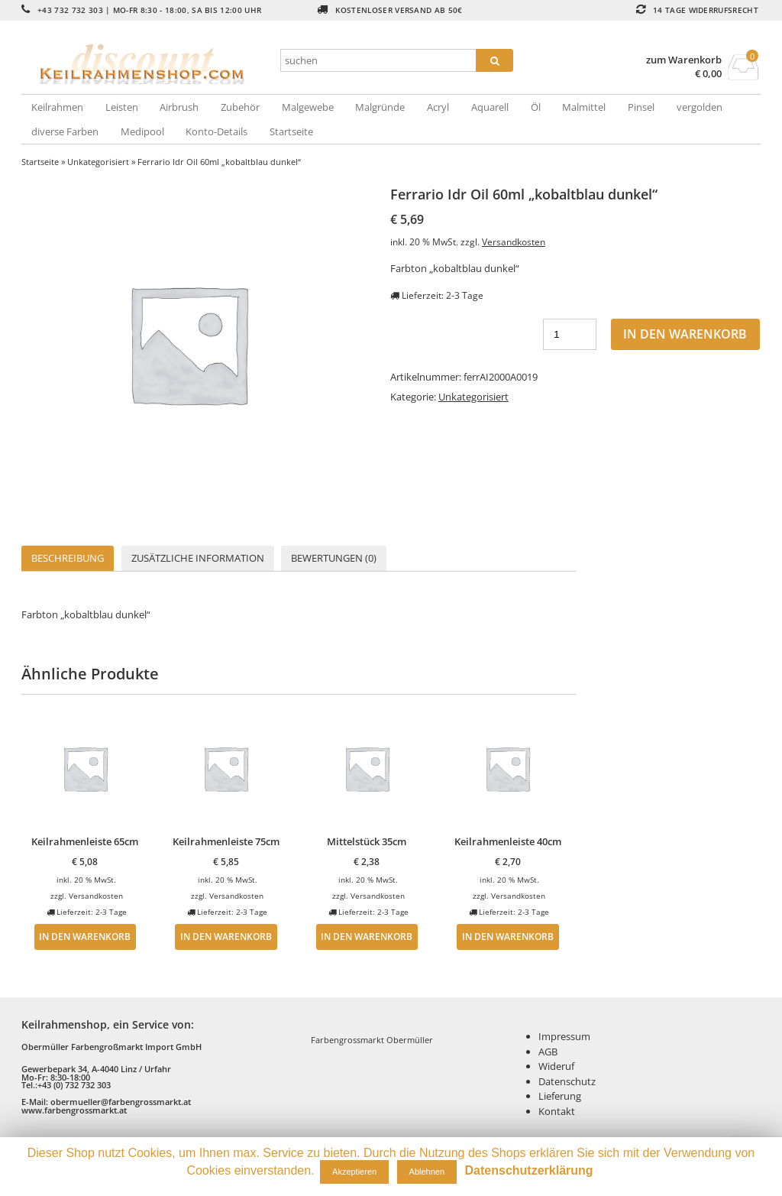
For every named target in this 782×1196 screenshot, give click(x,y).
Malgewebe (308, 107)
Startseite (291, 131)
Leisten (121, 107)
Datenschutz (567, 1081)
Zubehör (240, 107)
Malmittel (584, 107)
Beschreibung (67, 558)
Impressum (564, 1036)
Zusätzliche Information (197, 558)
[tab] (67, 558)
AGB (547, 1051)
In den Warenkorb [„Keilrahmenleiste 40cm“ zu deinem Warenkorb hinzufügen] (508, 936)
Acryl (438, 107)
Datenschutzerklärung (529, 1170)
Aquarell (490, 107)
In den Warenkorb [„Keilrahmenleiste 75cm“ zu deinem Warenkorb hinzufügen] (226, 936)
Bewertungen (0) (333, 558)
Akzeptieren (354, 1171)
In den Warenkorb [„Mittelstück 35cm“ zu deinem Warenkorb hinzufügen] (366, 936)
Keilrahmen (57, 107)
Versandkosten (513, 241)
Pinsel (641, 107)
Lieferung (559, 1096)
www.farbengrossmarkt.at (74, 1110)
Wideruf (556, 1066)
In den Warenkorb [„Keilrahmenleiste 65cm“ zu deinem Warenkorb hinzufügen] (85, 936)
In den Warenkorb (685, 334)
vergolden (699, 107)
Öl (536, 107)
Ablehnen (427, 1171)
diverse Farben (65, 131)
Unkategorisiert (98, 161)
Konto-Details (216, 131)
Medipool (142, 131)
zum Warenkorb (684, 60)
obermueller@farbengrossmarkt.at (120, 1101)
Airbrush (179, 107)
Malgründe (380, 107)
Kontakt (556, 1111)
